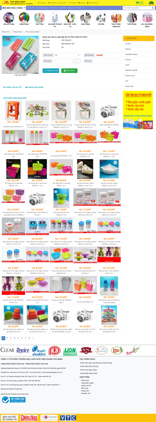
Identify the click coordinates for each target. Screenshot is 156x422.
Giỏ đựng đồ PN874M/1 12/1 (61, 156)
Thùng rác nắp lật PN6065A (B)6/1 (61, 301)
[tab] (13, 87)
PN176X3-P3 (66, 40)
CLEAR (128, 44)
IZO (126, 81)
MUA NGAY (69, 71)
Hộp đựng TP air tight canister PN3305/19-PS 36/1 (38, 272)
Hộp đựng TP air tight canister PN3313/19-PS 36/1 (85, 243)
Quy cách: (46, 47)
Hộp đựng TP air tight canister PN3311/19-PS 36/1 (14, 272)
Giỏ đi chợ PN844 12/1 (85, 302)
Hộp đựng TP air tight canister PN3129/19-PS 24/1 (109, 213)
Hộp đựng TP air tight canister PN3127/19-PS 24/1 (14, 243)
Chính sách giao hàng (88, 370)
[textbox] (139, 8)
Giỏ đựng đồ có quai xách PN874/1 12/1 (37, 184)
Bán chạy (63, 8)
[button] (4, 55)
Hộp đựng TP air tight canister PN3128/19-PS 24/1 (85, 213)
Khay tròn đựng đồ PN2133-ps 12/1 (38, 301)
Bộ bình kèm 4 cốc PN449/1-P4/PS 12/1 (109, 272)
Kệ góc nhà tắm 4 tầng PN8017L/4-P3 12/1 (85, 184)
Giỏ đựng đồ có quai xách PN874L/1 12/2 (109, 155)
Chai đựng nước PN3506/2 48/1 (37, 155)
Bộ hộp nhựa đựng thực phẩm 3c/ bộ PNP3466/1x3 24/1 (61, 330)
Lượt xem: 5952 (20, 75)
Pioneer (128, 60)
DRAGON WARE (131, 70)
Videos (81, 3)
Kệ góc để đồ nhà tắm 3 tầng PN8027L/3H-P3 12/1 (61, 126)
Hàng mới (71, 8)
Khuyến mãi (80, 8)
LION (127, 65)
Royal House (130, 76)
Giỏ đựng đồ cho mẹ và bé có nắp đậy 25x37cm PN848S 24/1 (13, 213)
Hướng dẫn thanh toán (88, 373)
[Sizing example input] (107, 61)
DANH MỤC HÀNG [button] (13, 8)
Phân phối (31, 8)
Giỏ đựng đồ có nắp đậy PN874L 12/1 (13, 184)
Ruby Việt (19, 389)
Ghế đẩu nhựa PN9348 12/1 (13, 127)
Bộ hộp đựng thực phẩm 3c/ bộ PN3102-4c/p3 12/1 (37, 330)
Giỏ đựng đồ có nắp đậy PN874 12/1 (61, 184)
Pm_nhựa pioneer (32, 32)
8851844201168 (67, 44)
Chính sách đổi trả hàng (89, 366)
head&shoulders (131, 54)
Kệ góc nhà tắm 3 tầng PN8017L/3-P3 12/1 (109, 184)
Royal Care (129, 86)
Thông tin (72, 3)
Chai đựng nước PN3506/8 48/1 (14, 155)
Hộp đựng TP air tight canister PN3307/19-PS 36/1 (61, 243)
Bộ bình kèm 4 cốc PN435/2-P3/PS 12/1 (13, 301)
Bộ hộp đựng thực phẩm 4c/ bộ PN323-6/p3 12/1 (13, 330)
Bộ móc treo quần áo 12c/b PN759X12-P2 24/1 (85, 330)
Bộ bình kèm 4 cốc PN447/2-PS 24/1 (37, 213)
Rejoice (128, 49)
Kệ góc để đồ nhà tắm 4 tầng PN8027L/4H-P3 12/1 (85, 126)
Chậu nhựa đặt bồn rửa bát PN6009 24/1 (61, 272)
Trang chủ (42, 3)
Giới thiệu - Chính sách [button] (57, 3)
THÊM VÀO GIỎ (51, 71)
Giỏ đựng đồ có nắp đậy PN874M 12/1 (85, 155)
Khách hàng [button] (92, 3)
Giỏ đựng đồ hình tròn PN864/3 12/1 (61, 213)
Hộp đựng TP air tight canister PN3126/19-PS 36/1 (38, 243)
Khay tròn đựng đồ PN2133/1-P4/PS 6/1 (85, 272)
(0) (141, 3)
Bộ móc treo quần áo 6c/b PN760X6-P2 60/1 (109, 330)
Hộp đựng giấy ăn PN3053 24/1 (109, 126)
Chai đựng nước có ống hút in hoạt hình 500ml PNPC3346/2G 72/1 (109, 301)
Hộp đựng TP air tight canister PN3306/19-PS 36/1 (109, 243)
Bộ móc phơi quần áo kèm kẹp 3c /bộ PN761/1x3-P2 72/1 (38, 126)
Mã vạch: (46, 44)
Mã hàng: (46, 40)
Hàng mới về (53, 8)
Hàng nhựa (17, 32)
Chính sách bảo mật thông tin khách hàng (96, 363)
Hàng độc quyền (42, 8)
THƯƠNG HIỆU (131, 38)
